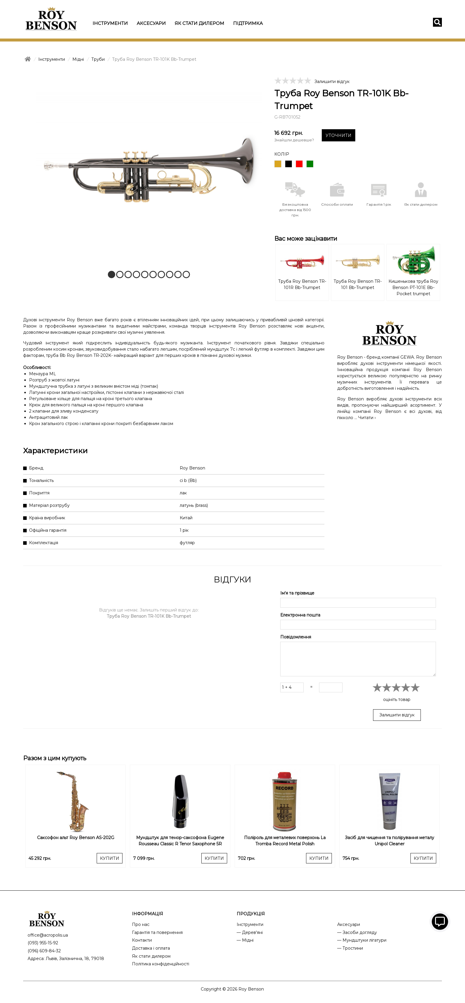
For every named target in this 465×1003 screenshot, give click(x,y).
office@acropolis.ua (48, 935)
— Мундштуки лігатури (361, 940)
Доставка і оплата (151, 948)
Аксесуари (151, 23)
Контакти (142, 940)
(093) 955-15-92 (43, 942)
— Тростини (350, 948)
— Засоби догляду (357, 932)
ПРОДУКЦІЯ (251, 913)
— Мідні (245, 940)
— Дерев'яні (250, 932)
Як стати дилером (199, 23)
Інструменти (110, 23)
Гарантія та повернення (157, 932)
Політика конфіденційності (160, 964)
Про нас (140, 924)
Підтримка (248, 23)
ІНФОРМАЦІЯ (147, 913)
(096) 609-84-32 (44, 951)
